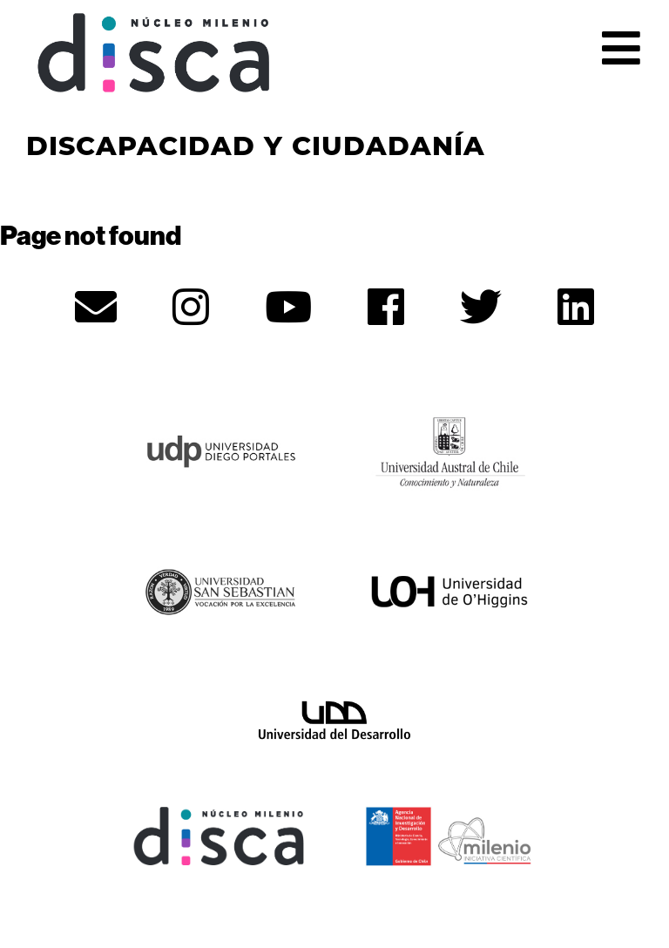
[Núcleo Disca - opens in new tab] (219, 834)
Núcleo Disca (154, 53)
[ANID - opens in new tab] (449, 834)
